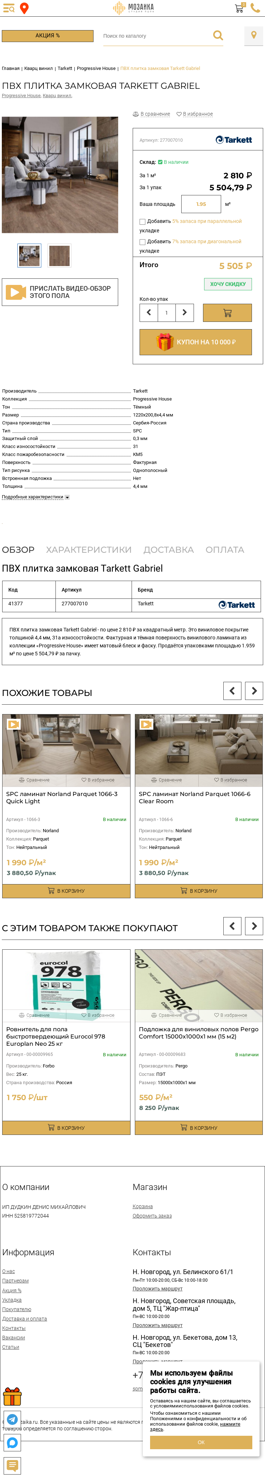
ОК (201, 1442)
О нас (8, 1293)
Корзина (143, 1228)
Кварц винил (57, 95)
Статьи (10, 1369)
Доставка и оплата (24, 1340)
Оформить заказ (152, 1237)
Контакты (14, 1350)
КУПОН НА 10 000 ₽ (196, 342)
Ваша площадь (157, 204)
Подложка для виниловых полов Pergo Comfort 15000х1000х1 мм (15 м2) (198, 1055)
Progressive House (21, 95)
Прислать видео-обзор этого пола (58, 292)
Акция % (48, 35)
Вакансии (13, 1360)
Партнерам (15, 1303)
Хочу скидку (228, 284)
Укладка (12, 1321)
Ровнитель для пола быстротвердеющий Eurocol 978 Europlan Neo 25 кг (55, 1058)
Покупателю (16, 1331)
